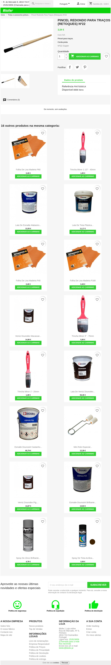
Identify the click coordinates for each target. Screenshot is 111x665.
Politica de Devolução (39, 653)
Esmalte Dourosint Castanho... (28, 447)
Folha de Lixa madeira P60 (28, 169)
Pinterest (85, 67)
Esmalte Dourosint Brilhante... (82, 502)
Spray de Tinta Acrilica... (83, 558)
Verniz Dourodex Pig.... (28, 502)
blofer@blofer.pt (66, 648)
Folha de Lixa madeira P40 (28, 280)
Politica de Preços (37, 647)
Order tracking (92, 626)
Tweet (77, 67)
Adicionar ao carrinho (85, 56)
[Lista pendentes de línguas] (65, 4)
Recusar (65, 663)
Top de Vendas (35, 629)
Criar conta (91, 632)
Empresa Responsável (39, 644)
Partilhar (70, 67)
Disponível (67, 90)
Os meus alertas (93, 635)
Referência (67, 86)
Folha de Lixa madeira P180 (83, 280)
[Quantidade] (61, 56)
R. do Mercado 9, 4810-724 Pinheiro (19, 2)
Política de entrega (37, 659)
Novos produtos (36, 626)
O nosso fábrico (7, 629)
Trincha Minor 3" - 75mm (83, 336)
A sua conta (94, 621)
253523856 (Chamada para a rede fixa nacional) (25, 5)
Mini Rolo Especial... (83, 447)
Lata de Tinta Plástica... (83, 225)
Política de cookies (37, 656)
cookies (56, 663)
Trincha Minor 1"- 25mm (28, 391)
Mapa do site (6, 635)
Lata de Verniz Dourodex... (83, 391)
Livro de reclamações (38, 641)
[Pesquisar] (41, 3)
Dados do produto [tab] (73, 80)
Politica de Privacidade (39, 650)
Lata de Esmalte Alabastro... (28, 225)
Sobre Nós (5, 626)
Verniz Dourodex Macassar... (28, 336)
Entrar (89, 629)
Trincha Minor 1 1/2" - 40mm (83, 169)
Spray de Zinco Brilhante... (28, 558)
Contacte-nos (6, 632)
